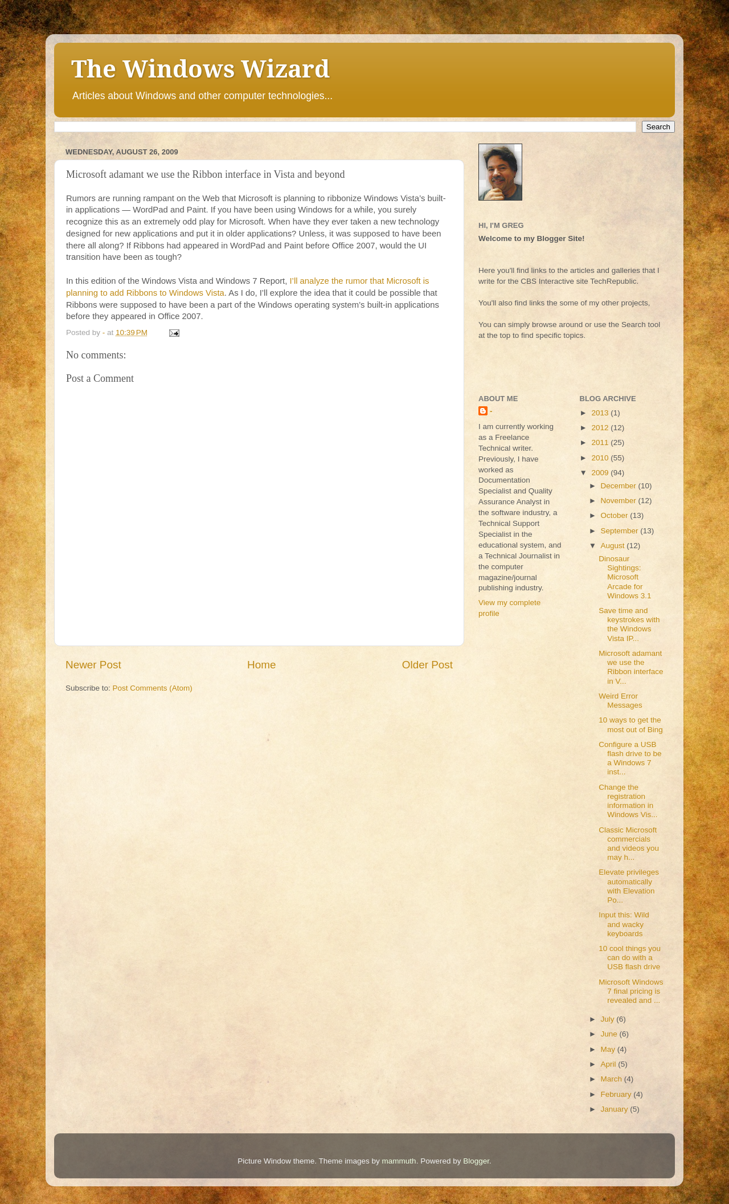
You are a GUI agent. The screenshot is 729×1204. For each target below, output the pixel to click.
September (621, 531)
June (610, 1034)
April (610, 1064)
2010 (601, 458)
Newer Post (93, 665)
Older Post (427, 665)
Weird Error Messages (620, 700)
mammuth (399, 1161)
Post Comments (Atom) (153, 688)
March (612, 1079)
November (619, 500)
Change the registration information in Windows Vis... (628, 801)
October (615, 515)
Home (261, 665)
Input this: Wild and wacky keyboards (624, 924)
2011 (601, 442)
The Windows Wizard (200, 69)
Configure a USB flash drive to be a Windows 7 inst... (630, 758)
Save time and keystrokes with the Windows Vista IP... (629, 624)
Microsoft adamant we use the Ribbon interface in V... (631, 667)
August (614, 545)
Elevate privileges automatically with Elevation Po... (629, 886)
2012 (601, 427)
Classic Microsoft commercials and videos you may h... (629, 844)
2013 (601, 413)
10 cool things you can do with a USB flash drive (630, 957)
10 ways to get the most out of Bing (631, 724)
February (617, 1094)
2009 (601, 472)
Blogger (476, 1161)
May (609, 1049)
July (609, 1019)
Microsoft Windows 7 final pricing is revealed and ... (631, 991)
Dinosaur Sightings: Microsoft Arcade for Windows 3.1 (625, 577)
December (619, 485)
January (615, 1109)
